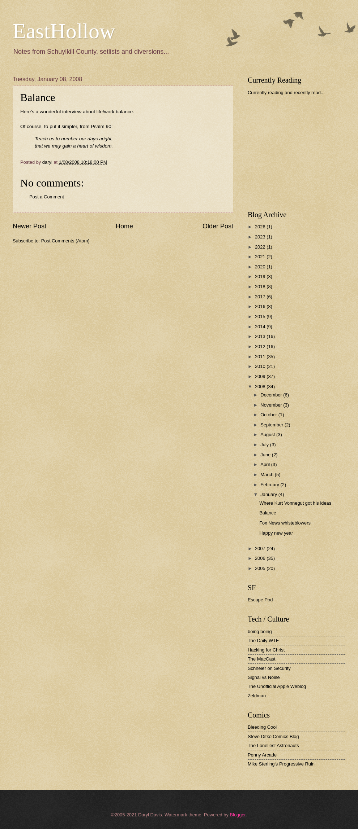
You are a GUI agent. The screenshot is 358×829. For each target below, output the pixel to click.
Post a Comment (46, 196)
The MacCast (262, 659)
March (267, 474)
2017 (261, 296)
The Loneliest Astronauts (273, 745)
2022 (261, 247)
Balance (267, 513)
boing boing (260, 631)
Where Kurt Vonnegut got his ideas (295, 503)
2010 (261, 366)
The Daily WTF (263, 640)
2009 (261, 376)
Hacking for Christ (266, 650)
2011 (261, 356)
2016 (261, 306)
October (269, 414)
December (271, 395)
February (270, 484)
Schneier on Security (269, 668)
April (265, 464)
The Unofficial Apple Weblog (277, 686)
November (271, 405)
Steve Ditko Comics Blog (273, 736)
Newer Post (29, 226)
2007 (261, 548)
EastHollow (64, 31)
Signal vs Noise (264, 677)
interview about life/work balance (97, 111)
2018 (261, 286)
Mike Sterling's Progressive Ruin (281, 764)
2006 (261, 558)
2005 (261, 568)
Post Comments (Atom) (65, 241)
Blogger (238, 814)
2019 (261, 276)
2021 (261, 256)
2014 (261, 326)
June (266, 454)
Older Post (218, 226)
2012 (261, 346)
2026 (261, 226)
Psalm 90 (101, 126)
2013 (261, 336)
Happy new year (276, 533)
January (269, 494)
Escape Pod (260, 599)
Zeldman (257, 695)
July (265, 444)
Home (124, 226)
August (268, 434)
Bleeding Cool (262, 727)
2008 (261, 386)
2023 (261, 237)
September (272, 424)
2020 (261, 266)
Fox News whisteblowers (285, 523)
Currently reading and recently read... (286, 92)
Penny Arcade (262, 755)
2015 (261, 316)
